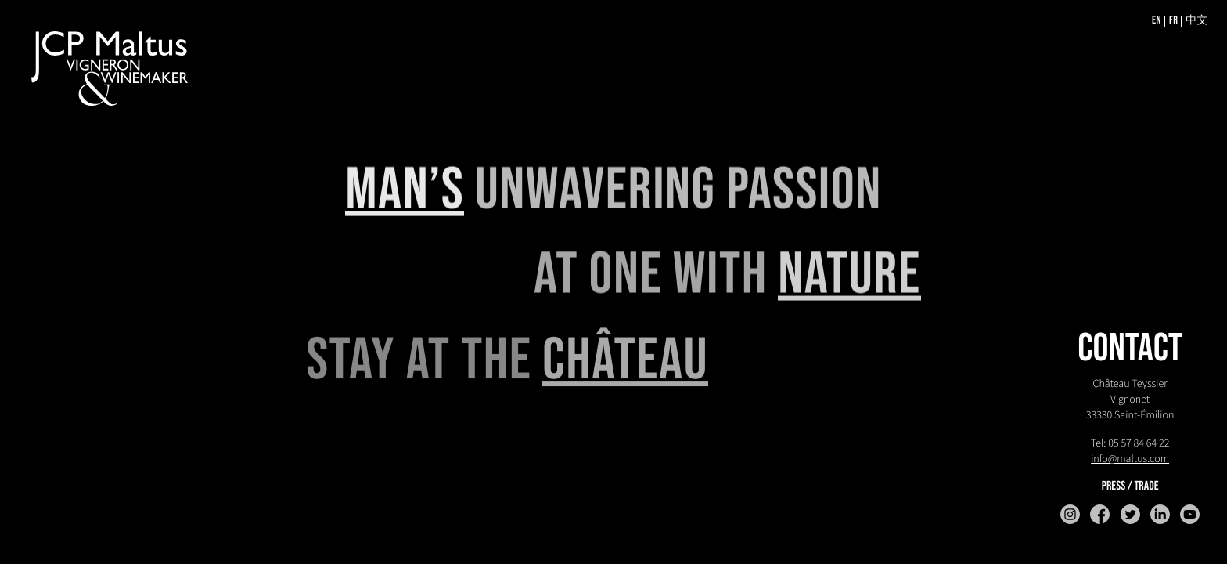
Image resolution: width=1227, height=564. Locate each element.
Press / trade (1130, 486)
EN (1156, 21)
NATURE (849, 276)
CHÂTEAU (625, 363)
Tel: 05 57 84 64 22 (1130, 443)
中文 (1197, 21)
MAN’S (404, 191)
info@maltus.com (1130, 458)
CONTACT (1130, 349)
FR (1173, 21)
